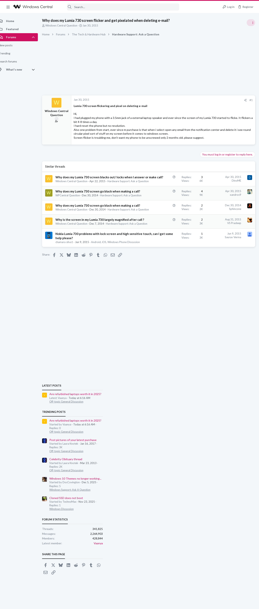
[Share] (180, 100)
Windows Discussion (214, 342)
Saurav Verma (168, 281)
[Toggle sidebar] (250, 22)
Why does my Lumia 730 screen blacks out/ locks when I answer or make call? (84, 189)
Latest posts (203, 218)
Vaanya (250, 376)
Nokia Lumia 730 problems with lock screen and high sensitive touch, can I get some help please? (85, 282)
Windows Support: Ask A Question (222, 323)
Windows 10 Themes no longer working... (228, 311)
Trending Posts (206, 245)
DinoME (171, 188)
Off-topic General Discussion (219, 234)
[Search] (118, 7)
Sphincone (170, 237)
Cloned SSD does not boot (218, 331)
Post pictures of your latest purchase (225, 273)
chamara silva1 (68, 290)
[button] (8, 6)
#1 (186, 100)
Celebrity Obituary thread (218, 292)
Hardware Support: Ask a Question (82, 201)
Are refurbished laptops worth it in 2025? (228, 227)
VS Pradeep (169, 259)
